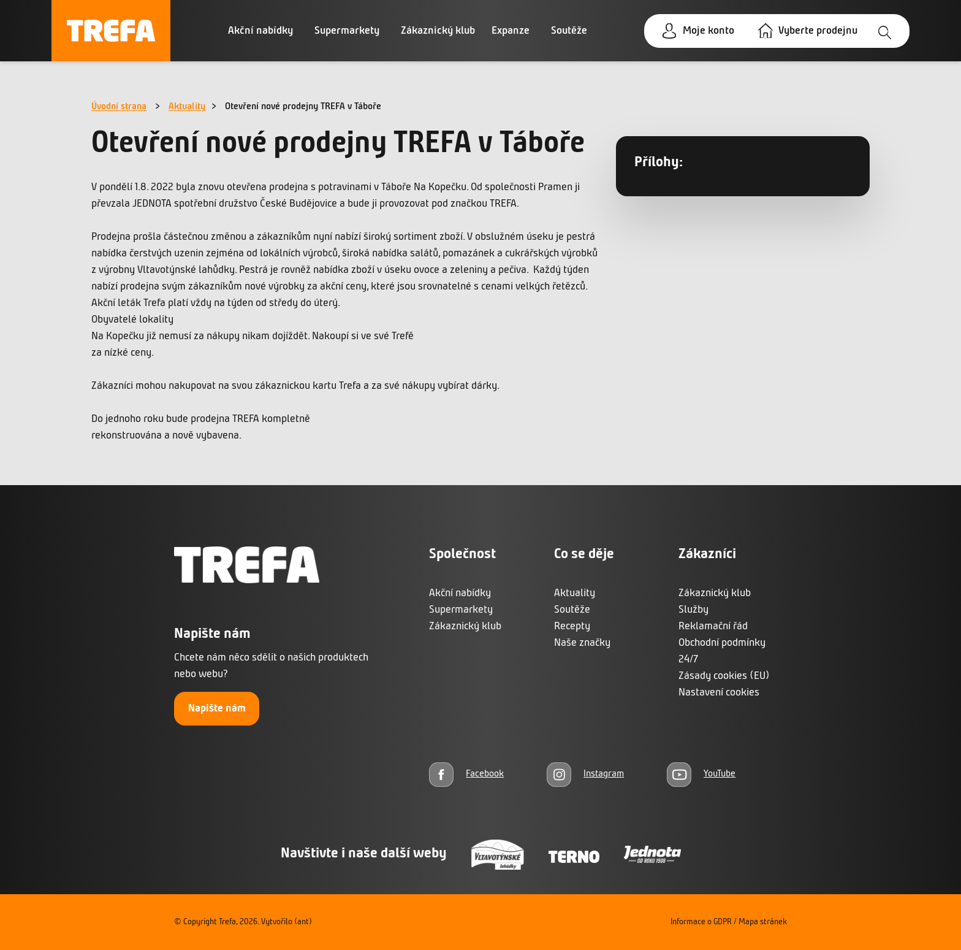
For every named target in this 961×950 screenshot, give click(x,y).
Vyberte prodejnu (817, 31)
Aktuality (187, 107)
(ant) (303, 922)
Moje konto (708, 31)
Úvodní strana (118, 107)
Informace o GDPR (701, 922)
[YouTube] (701, 774)
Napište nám (217, 708)
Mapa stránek (763, 922)
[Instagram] (585, 774)
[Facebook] (466, 774)
